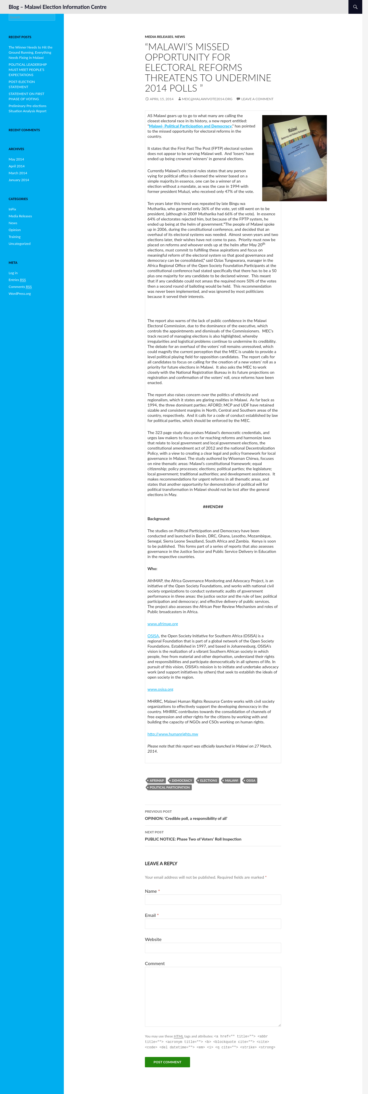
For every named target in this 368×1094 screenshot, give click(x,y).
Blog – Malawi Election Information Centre (58, 7)
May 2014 (16, 159)
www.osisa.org (160, 689)
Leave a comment (257, 99)
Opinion (15, 230)
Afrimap (157, 780)
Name (152, 891)
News (180, 36)
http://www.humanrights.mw (172, 733)
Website (153, 939)
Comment (155, 963)
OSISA (153, 635)
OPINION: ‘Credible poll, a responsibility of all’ (213, 814)
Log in (13, 273)
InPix (12, 209)
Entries (17, 280)
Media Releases (159, 36)
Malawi (231, 780)
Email (152, 915)
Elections (208, 780)
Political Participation (170, 787)
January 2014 (19, 180)
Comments (20, 286)
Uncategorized (19, 243)
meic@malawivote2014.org (207, 99)
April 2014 (17, 166)
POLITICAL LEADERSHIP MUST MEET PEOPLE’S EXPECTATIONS (28, 69)
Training (14, 237)
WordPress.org (20, 293)
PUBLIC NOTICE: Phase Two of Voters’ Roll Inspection (213, 835)
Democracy (182, 780)
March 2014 (18, 173)
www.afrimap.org (162, 623)
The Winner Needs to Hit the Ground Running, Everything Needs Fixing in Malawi (31, 52)
